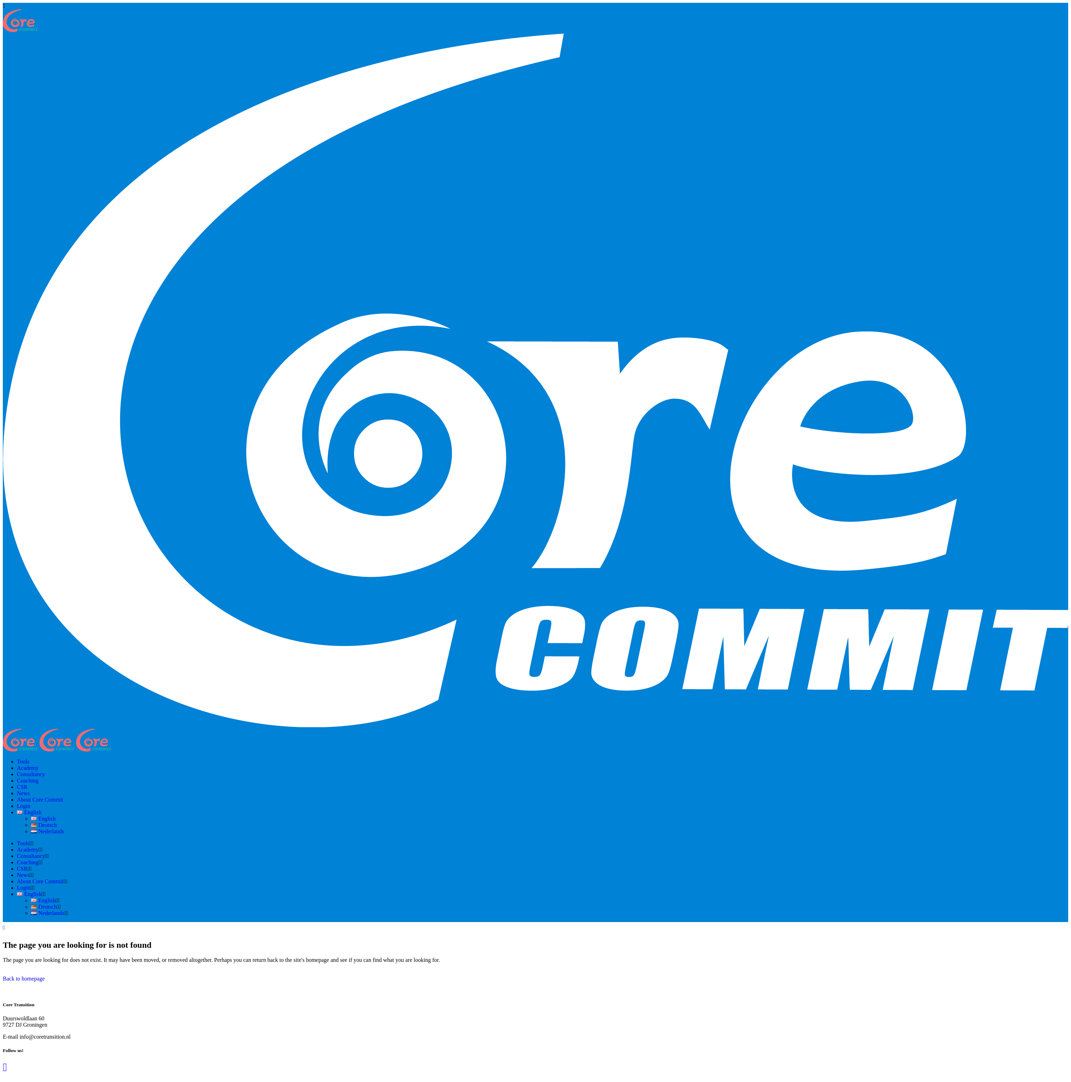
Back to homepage (24, 979)
